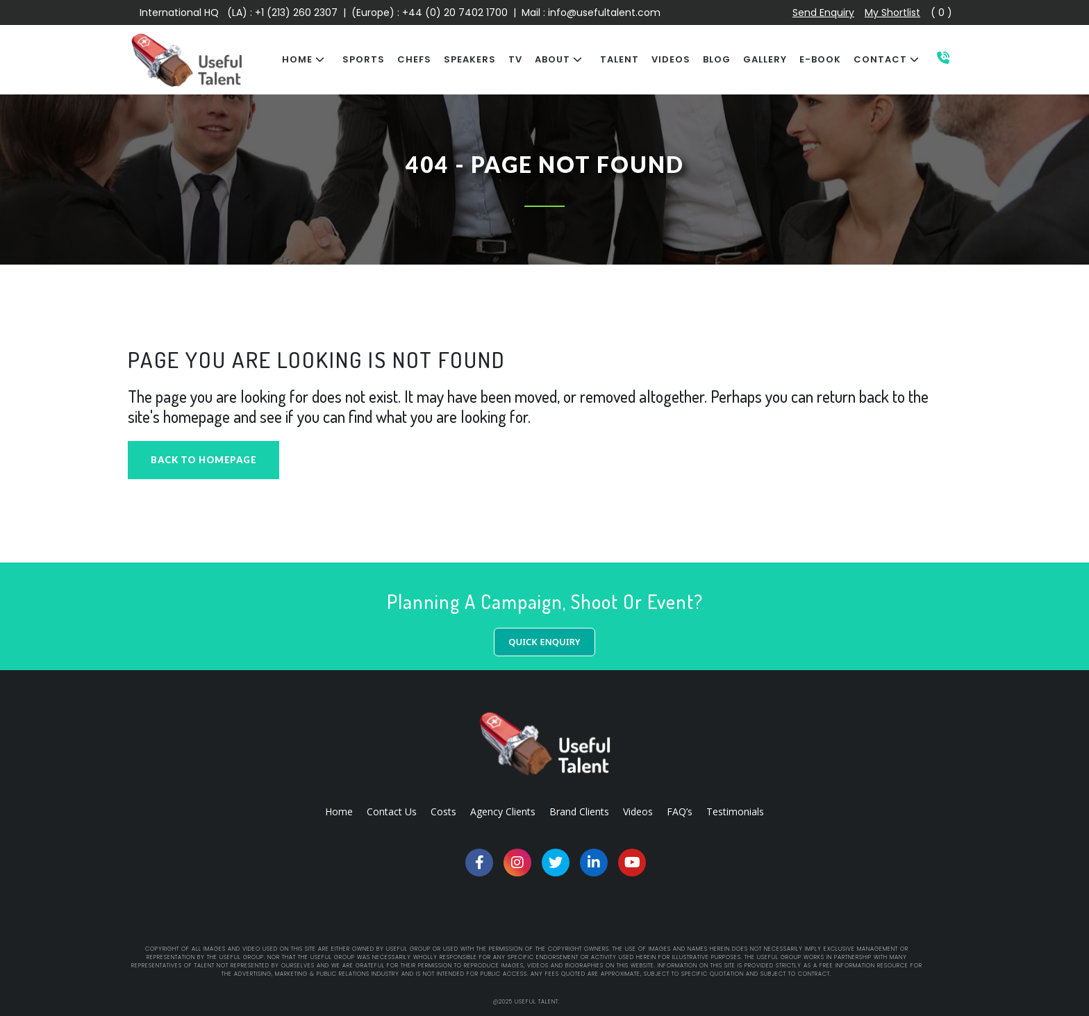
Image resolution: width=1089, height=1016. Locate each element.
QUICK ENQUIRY (544, 641)
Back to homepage (203, 459)
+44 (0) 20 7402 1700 (456, 12)
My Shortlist (892, 12)
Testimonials (735, 811)
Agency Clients (502, 811)
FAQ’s (679, 811)
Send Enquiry (823, 12)
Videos (638, 811)
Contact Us (392, 811)
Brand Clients (579, 811)
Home (339, 811)
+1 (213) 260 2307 (296, 12)
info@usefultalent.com (604, 12)
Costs (443, 811)
